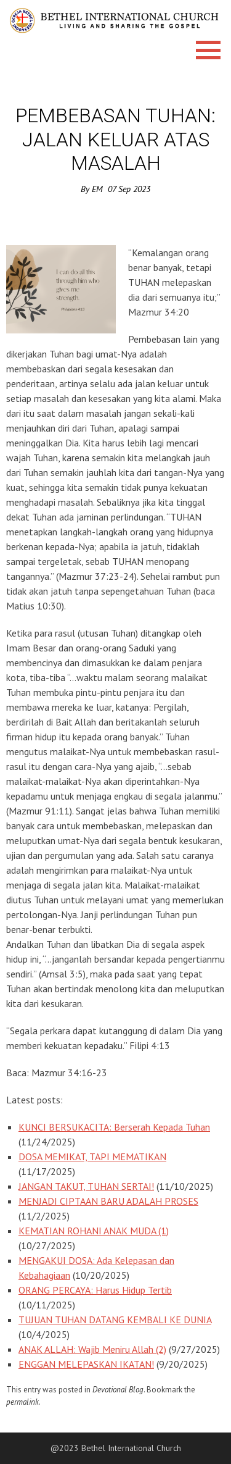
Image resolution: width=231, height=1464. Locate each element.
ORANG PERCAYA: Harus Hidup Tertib (95, 1290)
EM (97, 189)
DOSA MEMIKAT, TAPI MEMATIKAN (92, 1156)
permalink (22, 1402)
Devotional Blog (118, 1389)
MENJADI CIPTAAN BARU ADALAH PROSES (108, 1201)
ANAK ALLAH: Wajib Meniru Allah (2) (92, 1349)
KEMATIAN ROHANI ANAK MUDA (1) (93, 1230)
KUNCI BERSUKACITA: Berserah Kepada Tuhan (114, 1127)
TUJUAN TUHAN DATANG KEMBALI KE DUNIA (114, 1319)
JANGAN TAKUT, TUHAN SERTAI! (86, 1186)
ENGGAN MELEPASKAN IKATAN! (86, 1364)
